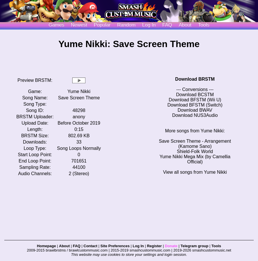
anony (79, 116)
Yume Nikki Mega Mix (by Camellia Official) (194, 159)
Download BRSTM (195, 79)
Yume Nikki (78, 91)
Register (154, 246)
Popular (102, 25)
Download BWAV (195, 110)
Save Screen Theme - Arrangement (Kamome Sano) (195, 144)
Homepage (46, 246)
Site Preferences (115, 246)
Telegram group (194, 246)
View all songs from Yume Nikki (195, 172)
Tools (204, 25)
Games (56, 25)
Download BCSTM (195, 94)
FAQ (167, 25)
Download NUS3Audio (195, 115)
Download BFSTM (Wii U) (195, 99)
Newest (79, 25)
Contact (90, 246)
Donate (171, 246)
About (185, 25)
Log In (138, 246)
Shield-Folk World (195, 151)
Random (126, 25)
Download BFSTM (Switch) (194, 105)
